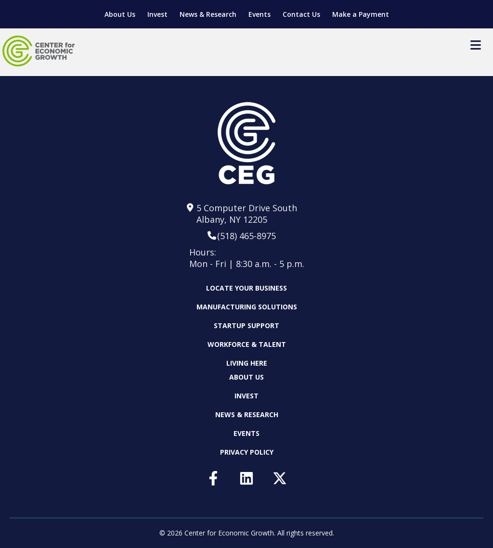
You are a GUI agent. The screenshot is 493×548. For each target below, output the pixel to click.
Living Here (246, 363)
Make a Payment (360, 14)
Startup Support (246, 325)
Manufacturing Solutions (246, 306)
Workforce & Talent (247, 344)
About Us (119, 14)
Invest (157, 14)
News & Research (208, 14)
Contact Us (301, 14)
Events (259, 14)
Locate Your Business (246, 288)
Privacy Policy (246, 452)
